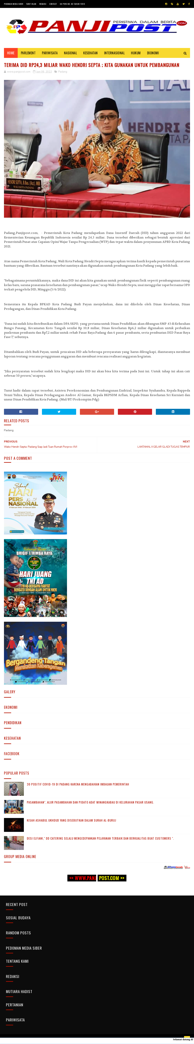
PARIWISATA (50, 53)
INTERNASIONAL (114, 53)
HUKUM (136, 53)
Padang (62, 72)
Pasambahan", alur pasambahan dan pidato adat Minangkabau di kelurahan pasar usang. (90, 802)
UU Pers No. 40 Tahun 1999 (72, 3)
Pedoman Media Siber (13, 3)
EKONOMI (153, 53)
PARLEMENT (28, 53)
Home (11, 53)
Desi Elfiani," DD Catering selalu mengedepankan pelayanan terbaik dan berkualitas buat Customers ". (100, 838)
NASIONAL (70, 53)
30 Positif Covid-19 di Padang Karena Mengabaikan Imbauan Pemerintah (78, 784)
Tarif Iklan (31, 3)
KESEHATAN (90, 53)
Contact (53, 3)
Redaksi (43, 3)
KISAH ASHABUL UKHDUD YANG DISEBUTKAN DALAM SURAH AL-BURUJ (71, 820)
